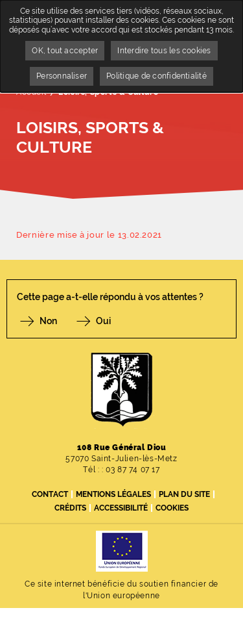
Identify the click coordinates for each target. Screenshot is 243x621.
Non (48, 321)
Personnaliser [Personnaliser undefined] (61, 76)
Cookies (172, 508)
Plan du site (184, 494)
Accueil (31, 92)
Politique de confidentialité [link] (156, 76)
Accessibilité (121, 508)
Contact (50, 494)
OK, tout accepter (65, 50)
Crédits (70, 508)
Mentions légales (113, 494)
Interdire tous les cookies (164, 50)
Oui (103, 321)
